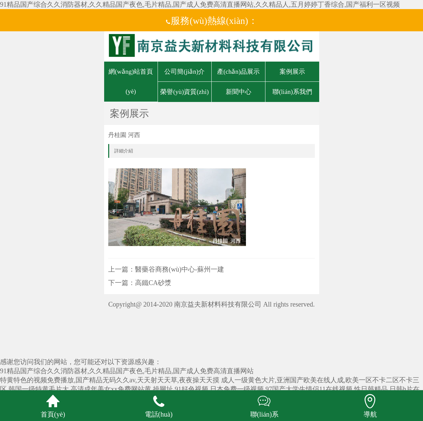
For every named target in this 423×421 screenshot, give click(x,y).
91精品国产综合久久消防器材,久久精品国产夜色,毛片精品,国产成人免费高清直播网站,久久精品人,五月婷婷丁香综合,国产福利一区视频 (200, 4)
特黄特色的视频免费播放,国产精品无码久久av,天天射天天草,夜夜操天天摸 (109, 380)
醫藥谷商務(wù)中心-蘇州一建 (179, 269)
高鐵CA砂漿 (153, 282)
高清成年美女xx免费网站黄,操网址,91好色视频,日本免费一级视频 (167, 389)
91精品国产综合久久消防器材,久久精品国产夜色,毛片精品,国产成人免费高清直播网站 (127, 371)
